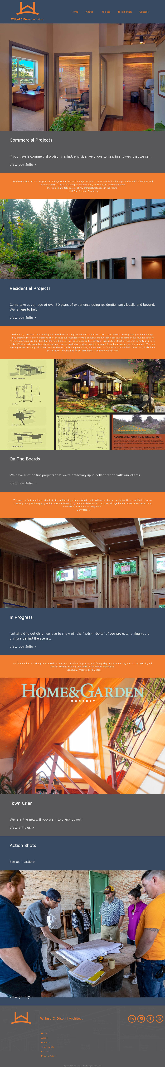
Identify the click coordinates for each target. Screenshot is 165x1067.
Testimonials (125, 11)
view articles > (22, 827)
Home (75, 11)
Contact (144, 11)
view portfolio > (23, 164)
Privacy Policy (48, 1056)
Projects (105, 11)
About (89, 11)
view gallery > (22, 997)
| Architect (27, 10)
